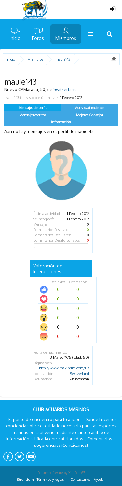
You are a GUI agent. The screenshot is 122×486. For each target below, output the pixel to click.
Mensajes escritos (32, 115)
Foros (38, 38)
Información (61, 122)
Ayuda (99, 479)
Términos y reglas (50, 479)
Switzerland (79, 373)
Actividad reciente (89, 108)
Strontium (25, 479)
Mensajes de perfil (32, 108)
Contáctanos (80, 479)
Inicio (15, 38)
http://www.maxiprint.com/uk (64, 368)
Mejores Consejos (89, 115)
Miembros (65, 38)
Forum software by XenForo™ (61, 472)
